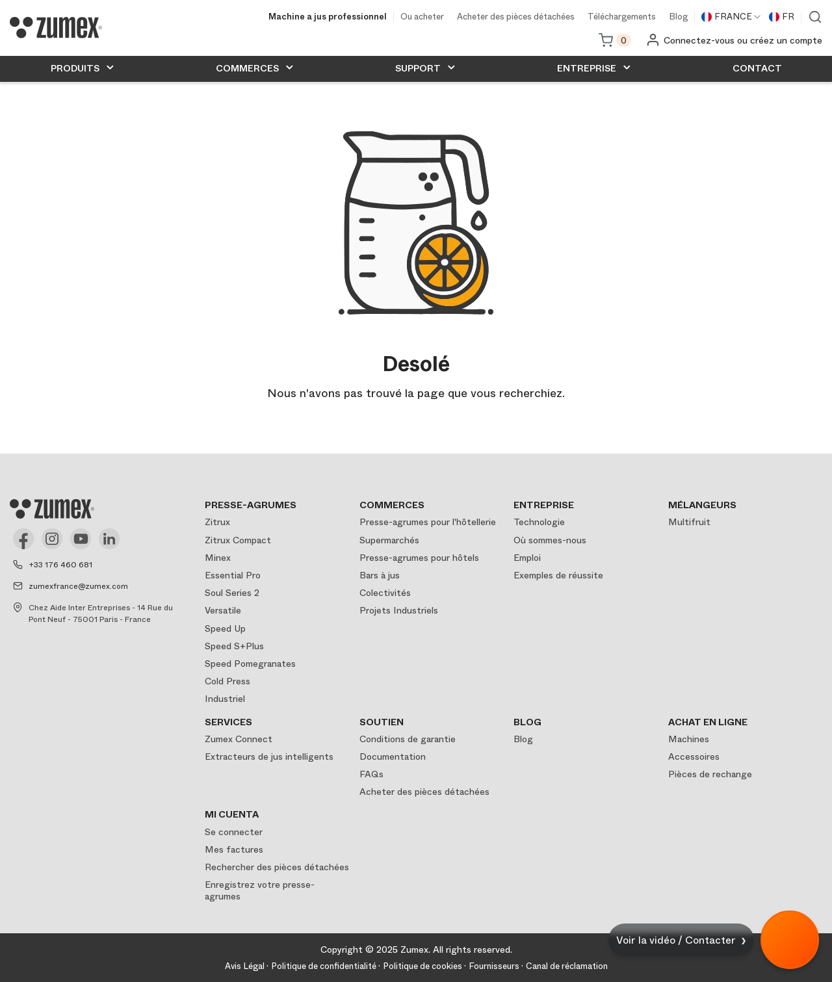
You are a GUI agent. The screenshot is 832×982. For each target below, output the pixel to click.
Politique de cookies (422, 966)
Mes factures (234, 849)
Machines (688, 738)
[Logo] (56, 27)
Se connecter (234, 831)
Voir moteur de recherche (815, 17)
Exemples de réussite (558, 575)
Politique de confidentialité (323, 966)
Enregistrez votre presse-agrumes (260, 890)
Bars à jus (379, 575)
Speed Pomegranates (250, 663)
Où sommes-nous (550, 540)
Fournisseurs (494, 966)
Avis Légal (245, 966)
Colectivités (385, 592)
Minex (218, 557)
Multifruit (689, 521)
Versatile (223, 610)
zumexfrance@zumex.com (78, 586)
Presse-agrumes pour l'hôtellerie (427, 521)
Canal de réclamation (567, 966)
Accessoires (694, 756)
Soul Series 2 (232, 592)
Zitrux (217, 521)
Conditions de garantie (407, 738)
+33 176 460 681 (60, 565)
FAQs (371, 774)
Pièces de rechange (710, 774)
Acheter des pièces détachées (516, 17)
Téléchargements (622, 17)
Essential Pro (233, 575)
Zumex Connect (238, 738)
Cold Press (227, 681)
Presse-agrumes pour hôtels (419, 557)
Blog (678, 17)
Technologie (539, 521)
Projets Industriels (398, 610)
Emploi (527, 557)
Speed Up (225, 628)
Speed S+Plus (234, 646)
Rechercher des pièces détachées (277, 866)
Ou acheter (422, 17)
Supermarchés (389, 540)
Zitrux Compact (238, 540)
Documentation (392, 756)
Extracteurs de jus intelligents (269, 756)
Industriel (225, 698)
